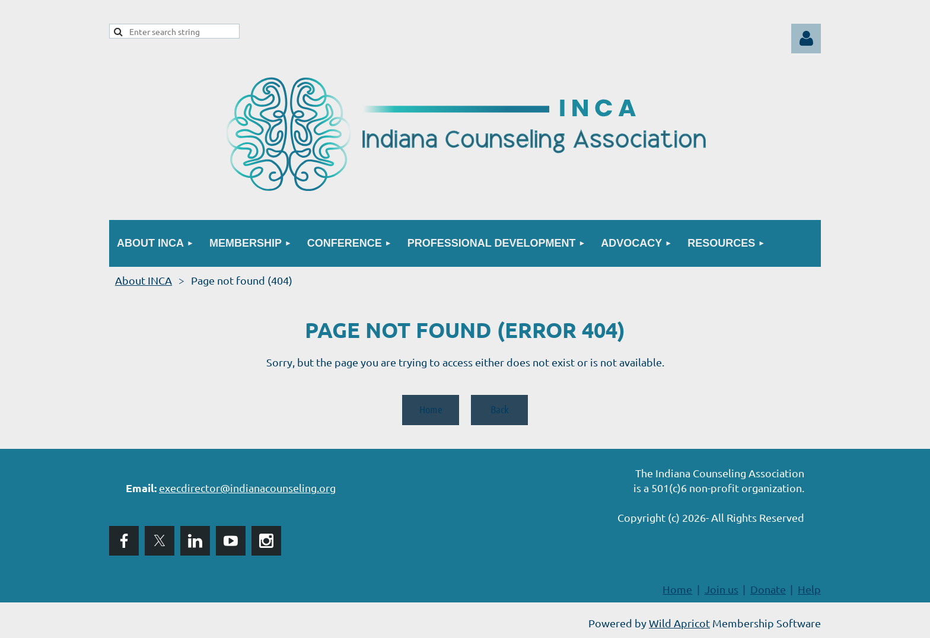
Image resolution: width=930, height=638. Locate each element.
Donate (768, 589)
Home (430, 409)
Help (809, 589)
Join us (721, 589)
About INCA (143, 280)
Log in (806, 38)
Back (500, 409)
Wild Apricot (679, 623)
